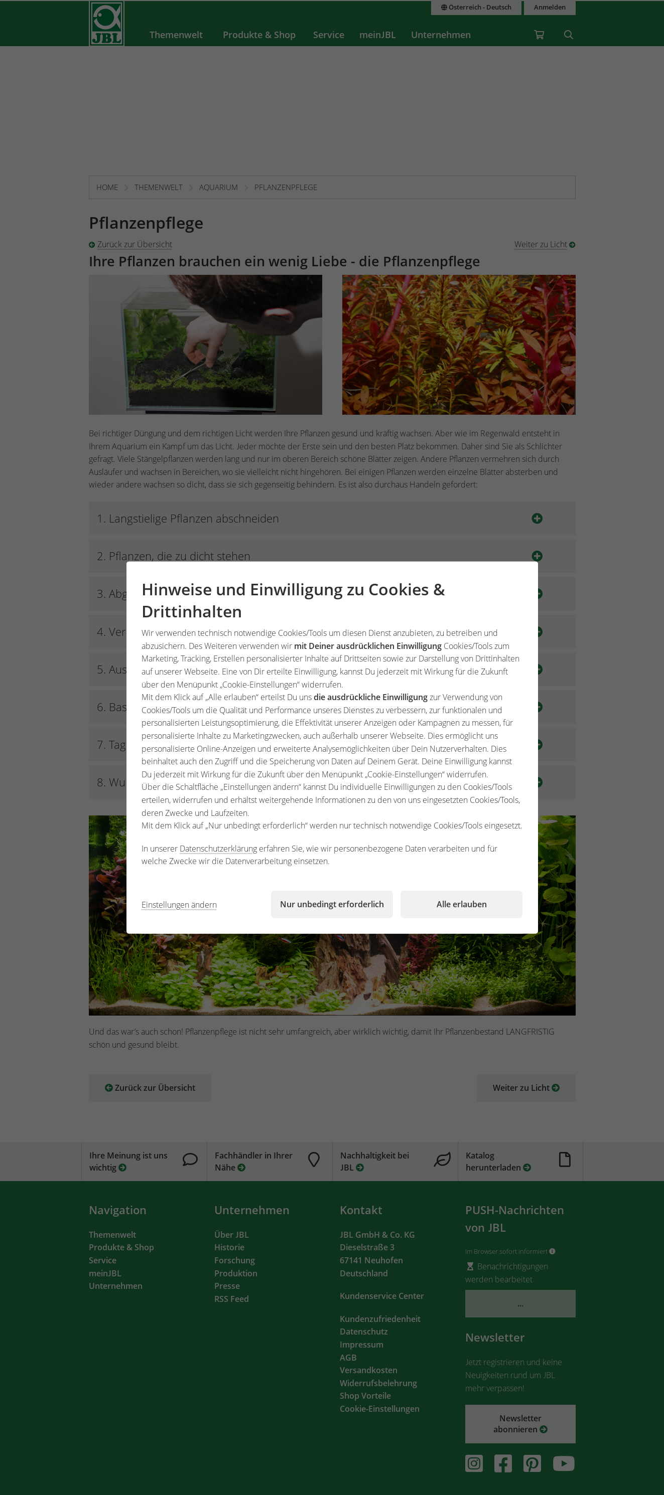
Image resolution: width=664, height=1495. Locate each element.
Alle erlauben (462, 904)
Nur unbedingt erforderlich (332, 904)
